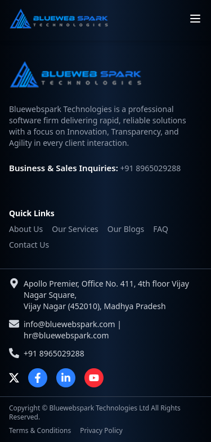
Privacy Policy (101, 430)
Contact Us (29, 244)
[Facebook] (37, 377)
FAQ (160, 229)
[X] (14, 378)
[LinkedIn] (65, 377)
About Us (26, 229)
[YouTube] (94, 377)
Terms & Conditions (40, 430)
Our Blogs (126, 229)
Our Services (75, 229)
